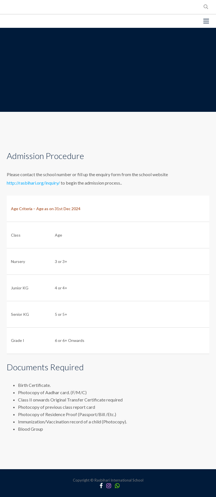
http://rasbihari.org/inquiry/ (34, 182)
